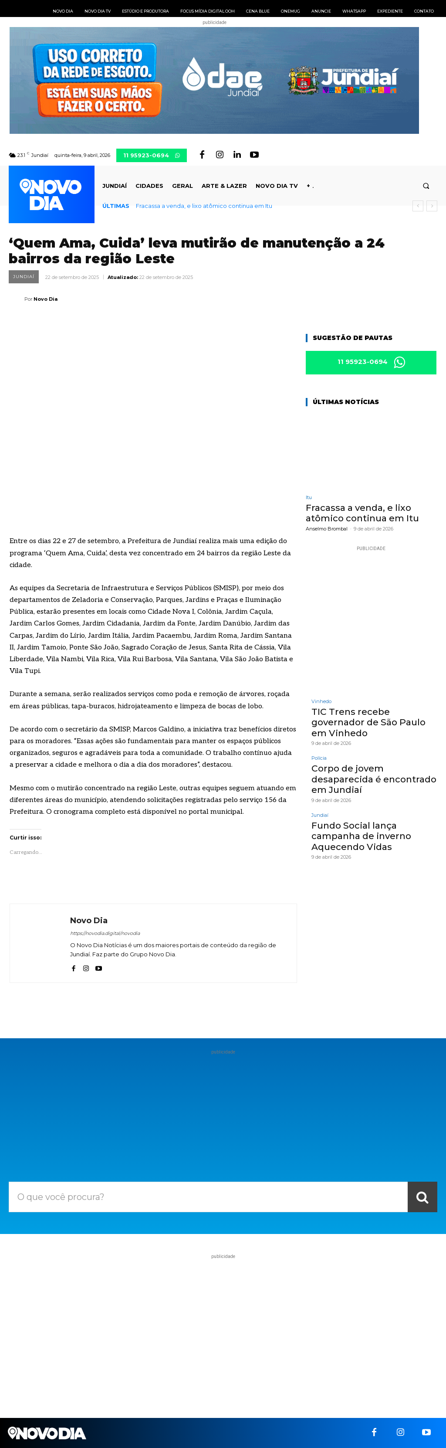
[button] (426, 186)
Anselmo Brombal (327, 529)
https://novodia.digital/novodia (105, 933)
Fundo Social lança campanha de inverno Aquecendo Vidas (360, 834)
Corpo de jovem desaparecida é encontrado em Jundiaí (373, 778)
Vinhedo (321, 701)
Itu (309, 498)
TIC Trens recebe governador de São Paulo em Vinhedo (367, 722)
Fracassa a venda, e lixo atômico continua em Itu (204, 205)
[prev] (417, 206)
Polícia (319, 757)
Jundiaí (24, 276)
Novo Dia (45, 299)
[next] (431, 206)
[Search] (422, 1197)
